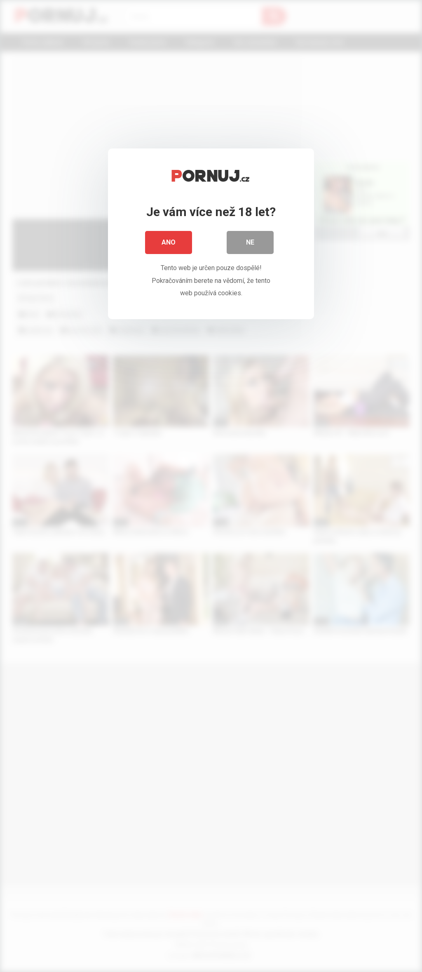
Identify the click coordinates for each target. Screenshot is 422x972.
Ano (169, 243)
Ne (250, 243)
